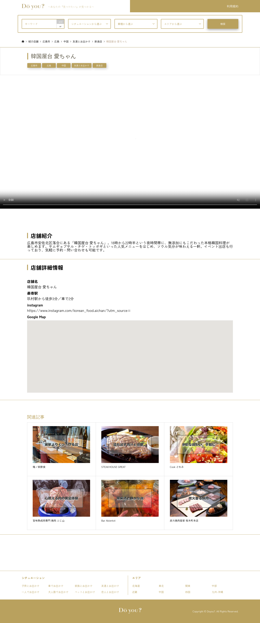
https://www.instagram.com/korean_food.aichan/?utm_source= (79, 310)
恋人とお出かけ (110, 592)
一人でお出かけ (30, 592)
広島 (49, 65)
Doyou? (211, 611)
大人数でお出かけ (58, 592)
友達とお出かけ (81, 65)
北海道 (136, 586)
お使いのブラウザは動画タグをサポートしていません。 (130, 142)
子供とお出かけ (30, 586)
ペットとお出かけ (85, 592)
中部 (214, 586)
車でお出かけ (55, 586)
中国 (64, 65)
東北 (161, 586)
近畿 (134, 592)
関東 (187, 586)
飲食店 (99, 65)
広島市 (34, 65)
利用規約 (232, 6)
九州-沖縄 (217, 592)
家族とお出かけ (83, 586)
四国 (187, 592)
